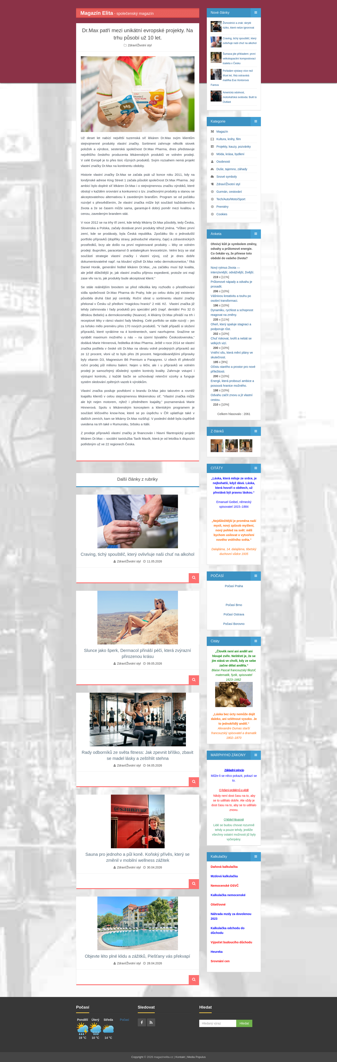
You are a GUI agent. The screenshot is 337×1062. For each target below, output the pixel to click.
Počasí (124, 1019)
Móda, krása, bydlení (230, 154)
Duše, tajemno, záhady (231, 169)
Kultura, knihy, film (228, 139)
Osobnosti (223, 161)
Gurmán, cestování (229, 191)
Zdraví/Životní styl (140, 45)
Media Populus (196, 1057)
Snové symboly (226, 176)
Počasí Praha (234, 586)
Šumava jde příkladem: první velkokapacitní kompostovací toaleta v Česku (239, 58)
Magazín (222, 131)
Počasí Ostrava (234, 614)
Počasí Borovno (234, 624)
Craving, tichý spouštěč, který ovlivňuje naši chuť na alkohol (137, 554)
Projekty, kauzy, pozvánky (233, 146)
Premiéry (222, 206)
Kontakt (180, 1057)
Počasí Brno (234, 605)
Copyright (137, 1057)
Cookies (221, 214)
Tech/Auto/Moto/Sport (230, 199)
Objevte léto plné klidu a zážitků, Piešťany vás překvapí (137, 956)
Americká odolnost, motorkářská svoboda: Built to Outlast (240, 97)
